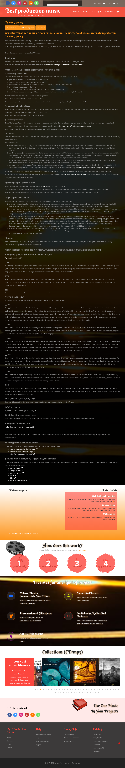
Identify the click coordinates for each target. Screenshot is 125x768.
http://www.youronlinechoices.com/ (23, 449)
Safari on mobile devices (20, 480)
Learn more (82, 550)
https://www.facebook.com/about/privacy (76, 126)
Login (97, 3)
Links (9, 744)
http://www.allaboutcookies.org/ (22, 452)
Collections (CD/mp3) (101, 741)
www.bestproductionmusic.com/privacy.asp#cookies (95, 168)
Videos (96, 745)
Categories (97, 734)
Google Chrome (16, 471)
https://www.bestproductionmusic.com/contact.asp (64, 65)
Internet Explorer (17, 473)
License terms (69, 741)
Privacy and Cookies (71, 738)
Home (76, 11)
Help (116, 3)
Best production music (33, 11)
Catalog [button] (96, 11)
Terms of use (12, 28)
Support (38, 745)
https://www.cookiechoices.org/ (22, 454)
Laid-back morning (106, 496)
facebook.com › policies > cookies (19, 427)
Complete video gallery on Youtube (23, 533)
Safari (13, 476)
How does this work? (43, 734)
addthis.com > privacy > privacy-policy (20, 411)
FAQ (37, 738)
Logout (50, 171)
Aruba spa (46, 186)
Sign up (107, 3)
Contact (109, 11)
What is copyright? (42, 741)
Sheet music (98, 748)
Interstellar (109, 505)
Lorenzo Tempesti (61, 763)
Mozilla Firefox (16, 468)
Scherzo (111, 513)
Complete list (97, 738)
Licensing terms (27, 28)
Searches (96, 752)
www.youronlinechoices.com (75, 174)
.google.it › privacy (13, 258)
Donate (9, 748)
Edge (13, 478)
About (85, 11)
